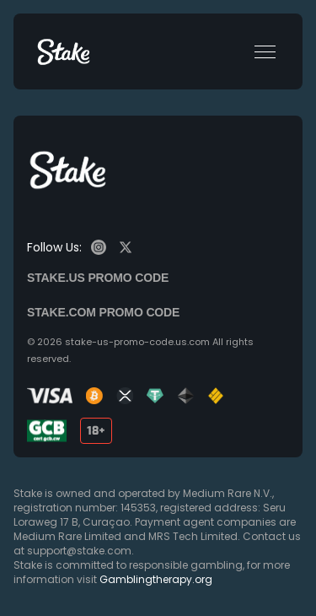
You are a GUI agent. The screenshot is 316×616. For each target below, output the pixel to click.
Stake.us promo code (98, 277)
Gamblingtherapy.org (155, 579)
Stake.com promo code (103, 312)
